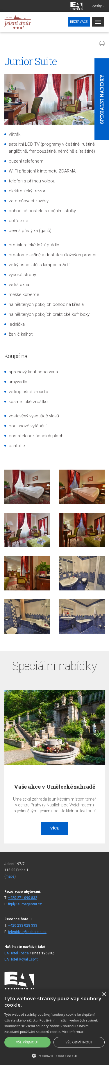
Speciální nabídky (102, 99)
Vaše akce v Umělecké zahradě (54, 786)
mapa (10, 876)
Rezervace (78, 22)
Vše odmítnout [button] (78, 1042)
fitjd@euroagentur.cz (25, 904)
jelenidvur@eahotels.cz (27, 932)
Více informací (73, 1031)
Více (54, 828)
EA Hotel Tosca (16, 953)
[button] (54, 1055)
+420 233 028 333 (22, 925)
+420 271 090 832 (22, 898)
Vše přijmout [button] (27, 1042)
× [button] (104, 994)
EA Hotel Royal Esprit (21, 959)
